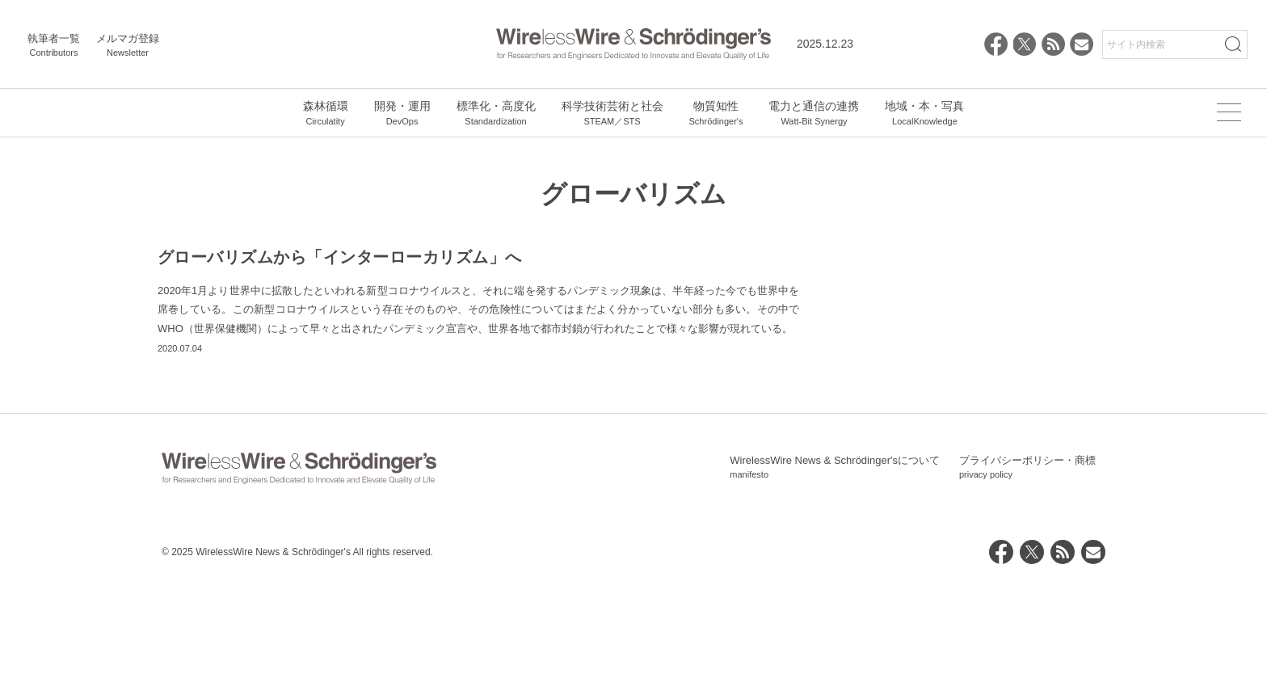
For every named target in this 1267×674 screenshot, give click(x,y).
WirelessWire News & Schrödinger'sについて (835, 558)
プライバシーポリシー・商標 (1027, 558)
